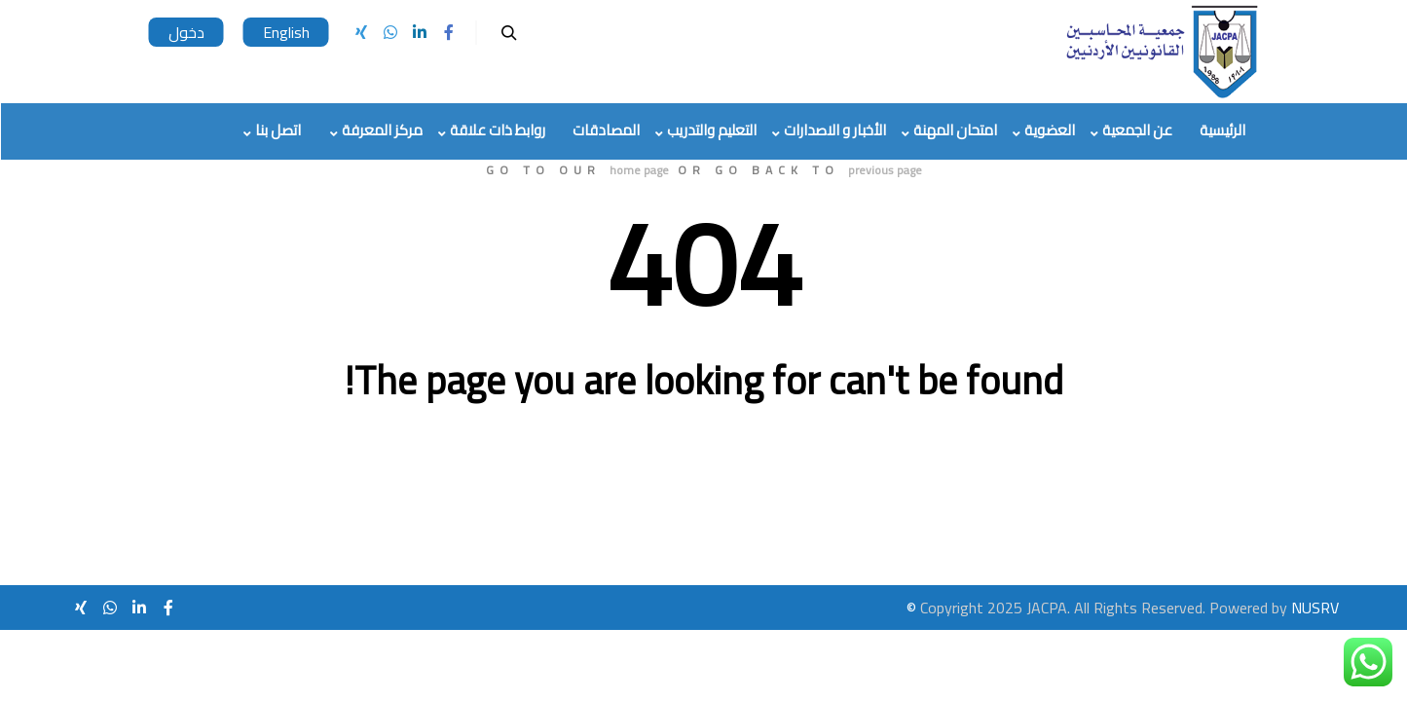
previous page (885, 170)
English (286, 32)
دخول (186, 32)
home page (639, 170)
